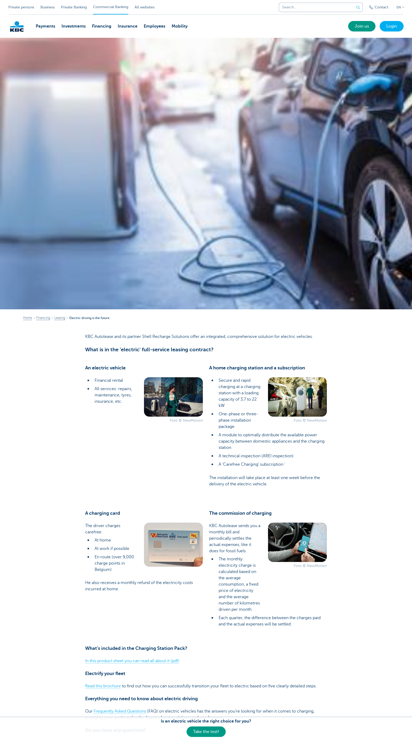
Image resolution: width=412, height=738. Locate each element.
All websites (144, 7)
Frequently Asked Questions (120, 711)
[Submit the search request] (358, 7)
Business (47, 7)
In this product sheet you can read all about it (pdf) (132, 661)
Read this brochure (103, 686)
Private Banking (74, 7)
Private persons (21, 7)
